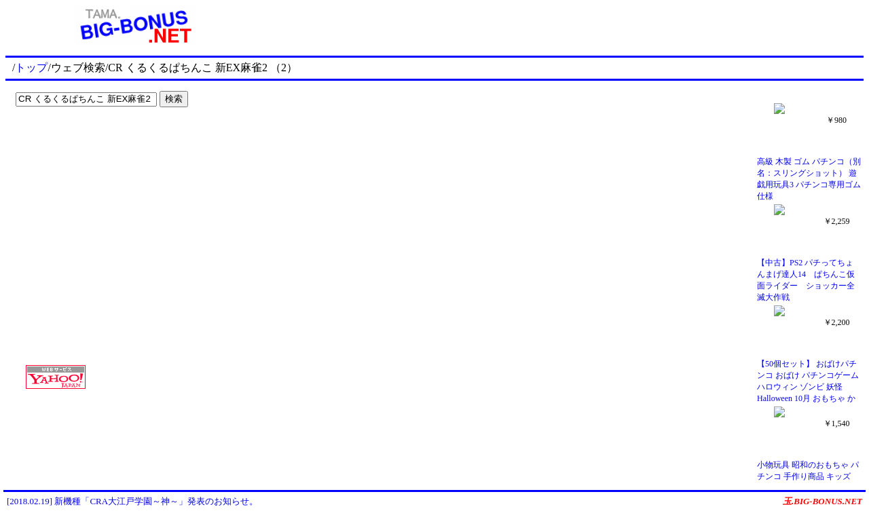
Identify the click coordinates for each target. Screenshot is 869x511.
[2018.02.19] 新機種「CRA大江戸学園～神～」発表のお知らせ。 (132, 501)
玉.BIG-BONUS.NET (822, 501)
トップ (31, 67)
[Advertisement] (95, 139)
